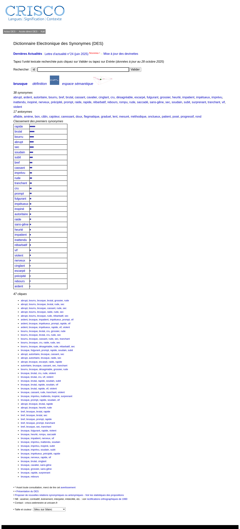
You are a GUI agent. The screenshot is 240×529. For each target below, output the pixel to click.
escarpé (139, 97)
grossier (165, 97)
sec (167, 102)
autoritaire (40, 97)
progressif (187, 116)
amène (28, 116)
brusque (20, 84)
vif (223, 102)
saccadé (142, 102)
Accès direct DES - (29, 31)
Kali (43, 31)
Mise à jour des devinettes (120, 54)
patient (166, 116)
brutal (69, 97)
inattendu (19, 102)
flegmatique (91, 116)
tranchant (214, 102)
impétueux (203, 97)
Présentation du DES (27, 491)
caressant (67, 116)
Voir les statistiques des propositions (104, 495)
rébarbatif (99, 102)
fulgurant (152, 97)
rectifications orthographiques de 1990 (107, 499)
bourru (53, 97)
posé (175, 116)
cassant (80, 97)
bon (37, 116)
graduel (106, 116)
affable (17, 116)
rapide (87, 102)
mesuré (124, 116)
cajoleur (54, 116)
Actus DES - (10, 31)
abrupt (17, 97)
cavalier (92, 97)
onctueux (154, 116)
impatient (188, 97)
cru (113, 97)
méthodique (138, 116)
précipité (56, 102)
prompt (68, 102)
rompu (123, 102)
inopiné (32, 102)
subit (187, 102)
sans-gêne (157, 102)
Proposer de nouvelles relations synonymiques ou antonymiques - (50, 495)
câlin (44, 116)
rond (198, 116)
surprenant (199, 102)
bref (61, 97)
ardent (28, 97)
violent (17, 106)
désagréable (124, 97)
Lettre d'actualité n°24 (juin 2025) (73, 54)
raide (78, 102)
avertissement (68, 487)
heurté (176, 97)
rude (132, 102)
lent (115, 116)
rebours (112, 102)
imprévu (217, 97)
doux (79, 116)
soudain (177, 102)
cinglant (104, 97)
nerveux (44, 102)
